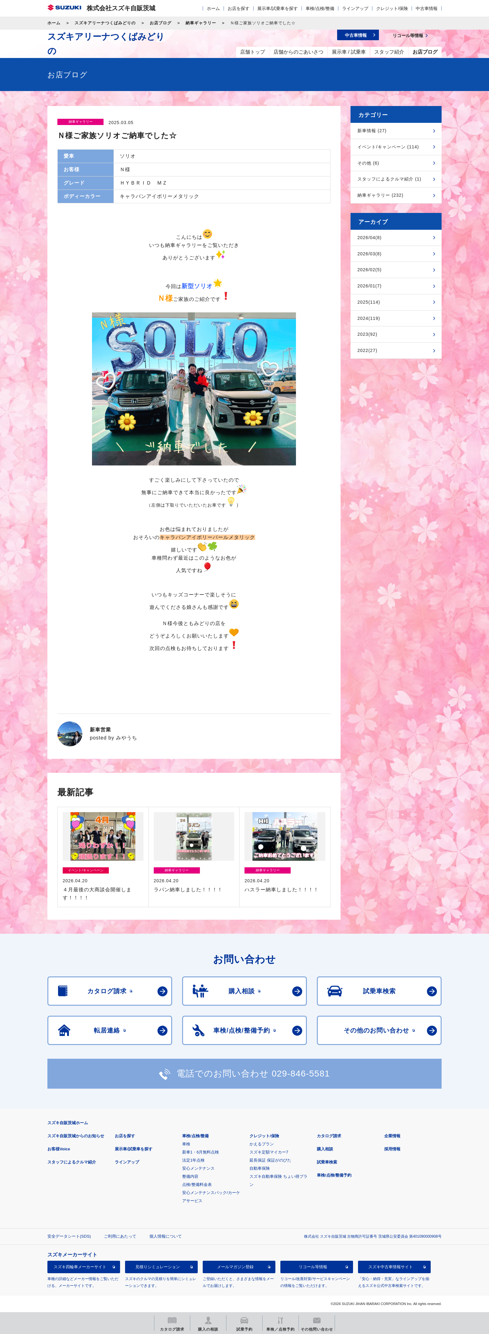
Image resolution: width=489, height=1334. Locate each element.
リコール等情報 (313, 1266)
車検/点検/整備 (320, 8)
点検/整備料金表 (197, 1184)
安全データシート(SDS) (69, 1236)
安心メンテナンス (198, 1168)
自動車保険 (259, 1168)
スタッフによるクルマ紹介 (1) (389, 178)
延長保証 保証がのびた (270, 1160)
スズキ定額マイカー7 (268, 1152)
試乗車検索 (327, 1162)
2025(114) (368, 302)
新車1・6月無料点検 (200, 1152)
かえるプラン (261, 1144)
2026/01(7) (369, 285)
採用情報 (392, 1149)
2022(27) (367, 350)
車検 (186, 1144)
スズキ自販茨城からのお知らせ (75, 1136)
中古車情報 (427, 8)
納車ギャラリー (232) (380, 195)
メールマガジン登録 (235, 1266)
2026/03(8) (369, 253)
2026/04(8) (369, 237)
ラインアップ (355, 8)
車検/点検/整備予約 (334, 1175)
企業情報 (392, 1136)
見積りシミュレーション (157, 1266)
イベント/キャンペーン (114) (388, 146)
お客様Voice (58, 1149)
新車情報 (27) (372, 130)
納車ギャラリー (201, 23)
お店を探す (238, 8)
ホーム (213, 8)
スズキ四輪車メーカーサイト (80, 1266)
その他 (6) (368, 163)
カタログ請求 (329, 1136)
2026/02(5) (369, 269)
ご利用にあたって (120, 1236)
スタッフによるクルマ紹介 (71, 1162)
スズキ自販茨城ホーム (67, 1122)
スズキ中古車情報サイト (390, 1266)
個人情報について (165, 1236)
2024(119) (368, 318)
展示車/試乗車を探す (277, 8)
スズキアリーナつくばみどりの (105, 23)
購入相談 (325, 1149)
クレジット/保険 (392, 8)
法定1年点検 (193, 1160)
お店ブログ (161, 23)
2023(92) (367, 334)
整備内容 (190, 1176)
